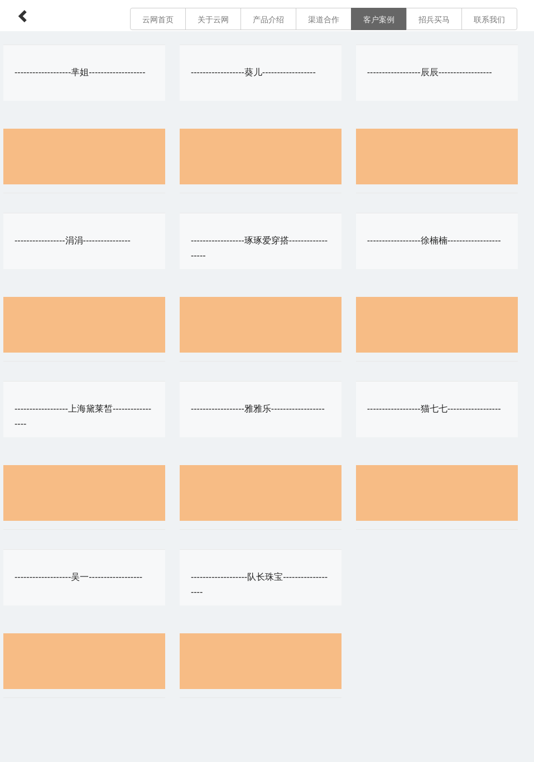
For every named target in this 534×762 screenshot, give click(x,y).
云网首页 (158, 20)
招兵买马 (434, 20)
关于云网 (213, 20)
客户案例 (379, 20)
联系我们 (489, 20)
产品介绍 (268, 20)
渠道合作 (323, 20)
